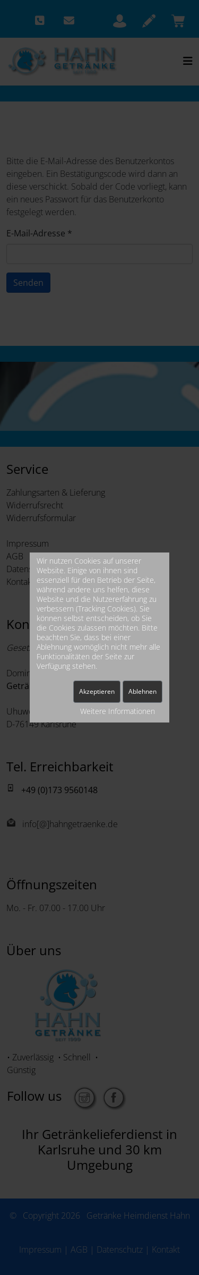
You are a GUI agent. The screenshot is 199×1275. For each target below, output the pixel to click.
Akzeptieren (97, 691)
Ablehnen (142, 691)
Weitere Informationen (117, 711)
